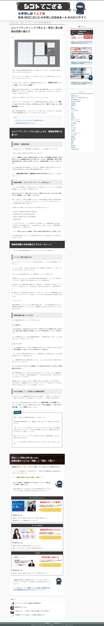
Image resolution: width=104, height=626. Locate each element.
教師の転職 (73, 145)
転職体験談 (73, 104)
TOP (14, 22)
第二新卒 (73, 108)
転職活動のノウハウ (75, 95)
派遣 (72, 106)
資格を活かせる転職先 (75, 101)
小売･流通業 (73, 123)
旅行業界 (73, 139)
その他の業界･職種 (75, 149)
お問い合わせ (57, 623)
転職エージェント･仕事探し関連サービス (79, 97)
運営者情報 (47, 623)
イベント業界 (73, 134)
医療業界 (73, 136)
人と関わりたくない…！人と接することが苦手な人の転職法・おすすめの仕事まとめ (32, 611)
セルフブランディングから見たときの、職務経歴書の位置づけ (30, 120)
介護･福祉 (73, 130)
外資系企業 (73, 138)
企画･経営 (73, 117)
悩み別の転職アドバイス (76, 99)
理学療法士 (73, 147)
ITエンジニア (73, 127)
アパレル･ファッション (76, 132)
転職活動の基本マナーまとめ (21, 607)
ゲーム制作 (73, 128)
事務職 (72, 116)
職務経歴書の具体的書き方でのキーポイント (26, 123)
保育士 (72, 143)
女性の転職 (73, 103)
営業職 (72, 114)
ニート (72, 112)
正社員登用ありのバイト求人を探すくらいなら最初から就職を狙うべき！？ (30, 614)
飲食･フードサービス (75, 119)
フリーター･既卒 (74, 110)
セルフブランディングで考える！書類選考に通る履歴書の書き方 (28, 603)
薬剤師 (72, 141)
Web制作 (73, 125)
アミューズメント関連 (75, 121)
